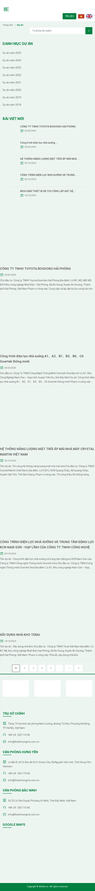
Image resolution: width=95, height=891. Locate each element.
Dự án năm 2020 (12, 90)
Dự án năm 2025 (12, 52)
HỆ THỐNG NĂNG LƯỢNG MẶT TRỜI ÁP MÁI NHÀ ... (49, 158)
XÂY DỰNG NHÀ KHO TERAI (20, 635)
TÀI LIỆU (69, 16)
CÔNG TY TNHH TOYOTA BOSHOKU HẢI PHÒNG (48, 126)
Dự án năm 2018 (12, 104)
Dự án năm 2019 (12, 97)
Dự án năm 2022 (12, 75)
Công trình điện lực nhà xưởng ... (39, 142)
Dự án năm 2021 (12, 82)
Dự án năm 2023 (12, 67)
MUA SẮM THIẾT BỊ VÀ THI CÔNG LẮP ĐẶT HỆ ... (48, 191)
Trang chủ (8, 25)
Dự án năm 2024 (12, 60)
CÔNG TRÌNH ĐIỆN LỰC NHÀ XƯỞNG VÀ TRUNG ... (48, 175)
